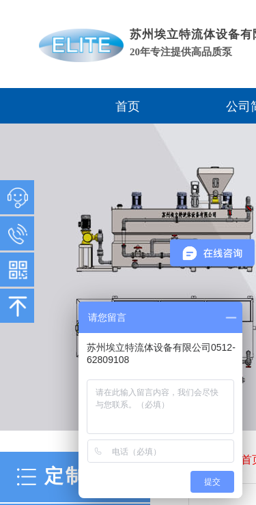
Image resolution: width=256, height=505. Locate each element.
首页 (127, 106)
